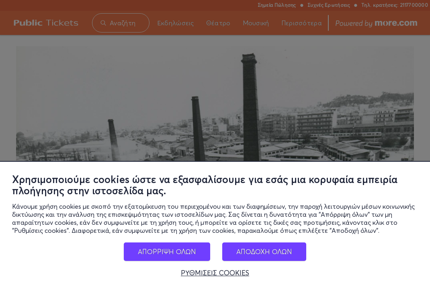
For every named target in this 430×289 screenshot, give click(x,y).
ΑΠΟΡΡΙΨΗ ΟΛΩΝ (167, 252)
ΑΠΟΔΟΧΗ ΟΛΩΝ (264, 252)
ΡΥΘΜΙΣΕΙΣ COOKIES (215, 274)
